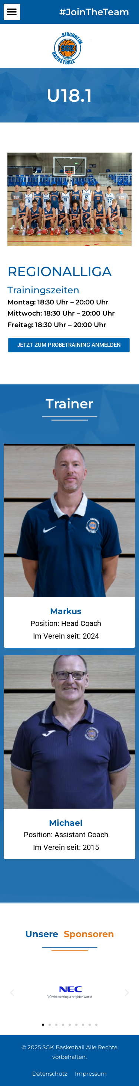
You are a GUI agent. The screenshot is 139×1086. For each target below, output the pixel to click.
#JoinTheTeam (94, 11)
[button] (12, 12)
